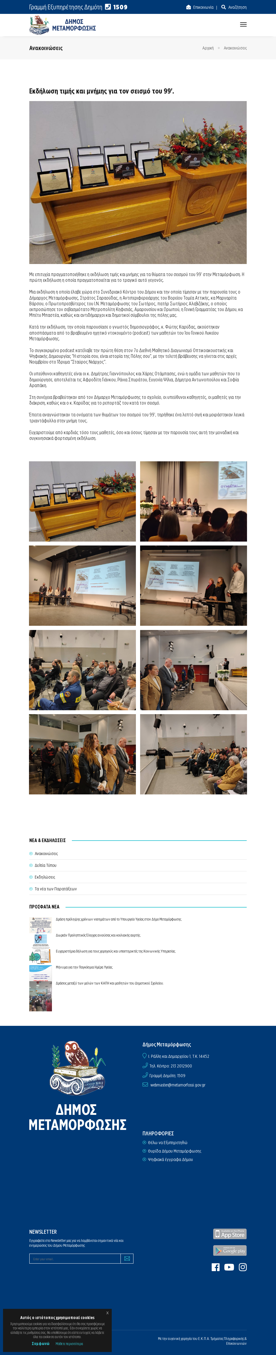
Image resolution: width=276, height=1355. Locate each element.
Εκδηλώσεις (45, 877)
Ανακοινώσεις (235, 48)
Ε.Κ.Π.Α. (204, 1338)
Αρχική (208, 48)
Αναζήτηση (237, 7)
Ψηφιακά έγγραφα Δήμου (170, 1159)
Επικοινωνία (202, 7)
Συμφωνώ (41, 1343)
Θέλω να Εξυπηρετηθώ (168, 1142)
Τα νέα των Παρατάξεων (56, 889)
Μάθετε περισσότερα (69, 1343)
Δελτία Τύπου (45, 865)
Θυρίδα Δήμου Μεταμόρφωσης (174, 1151)
